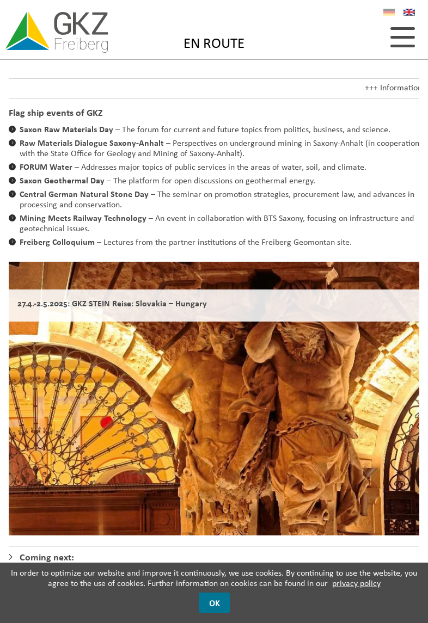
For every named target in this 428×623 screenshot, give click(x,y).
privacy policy (356, 583)
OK (214, 603)
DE (389, 14)
